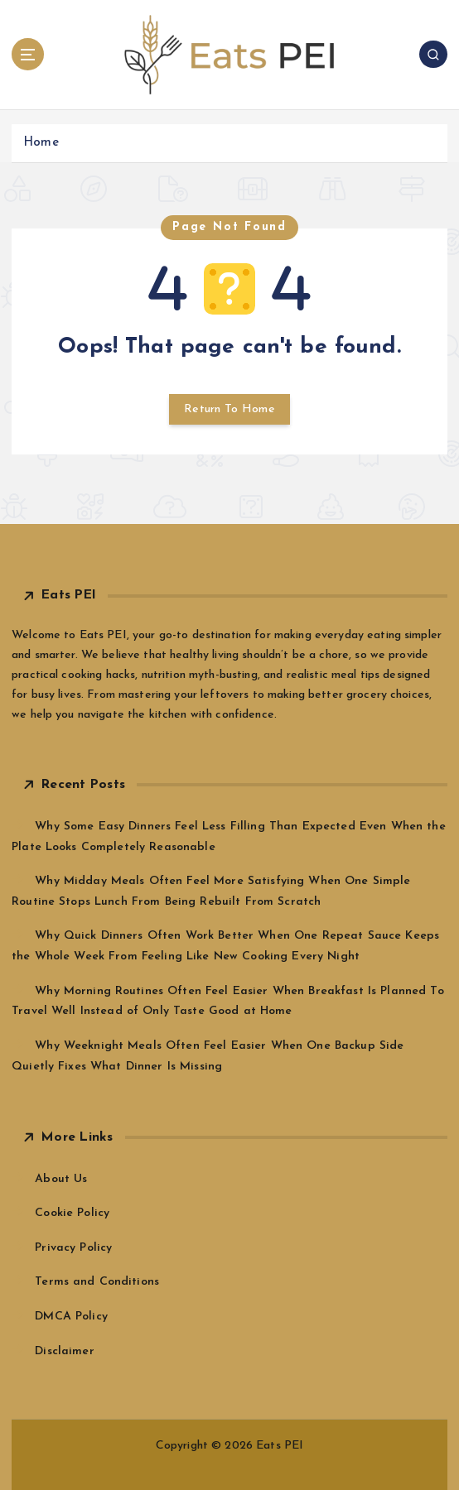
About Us (61, 1179)
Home (41, 143)
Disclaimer (64, 1351)
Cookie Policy (72, 1213)
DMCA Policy (71, 1316)
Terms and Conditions (97, 1282)
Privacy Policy (73, 1248)
